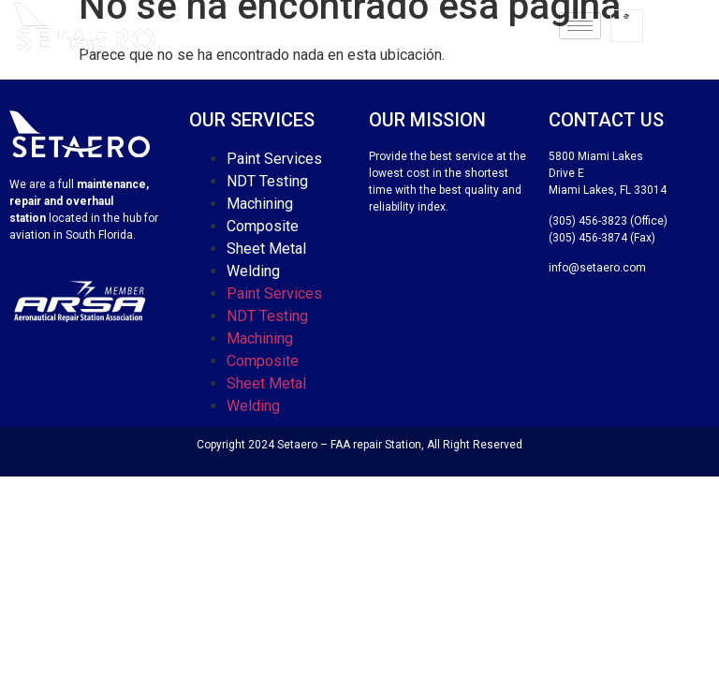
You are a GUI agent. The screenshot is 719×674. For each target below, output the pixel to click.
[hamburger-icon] (580, 25)
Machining (260, 203)
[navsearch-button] (626, 25)
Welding (253, 271)
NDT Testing (267, 181)
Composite (263, 226)
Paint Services (274, 159)
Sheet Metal (266, 248)
